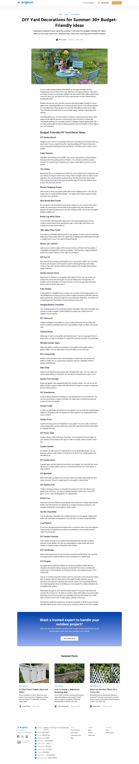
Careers (90, 732)
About (90, 730)
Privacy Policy (28, 732)
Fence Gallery (74, 732)
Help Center (91, 735)
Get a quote (116, 3)
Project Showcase (76, 735)
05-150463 (46, 738)
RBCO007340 (46, 735)
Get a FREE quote (69, 638)
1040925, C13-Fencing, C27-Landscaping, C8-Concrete (56, 728)
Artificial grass (110, 732)
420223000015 (51, 755)
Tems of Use (20, 732)
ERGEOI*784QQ (52, 758)
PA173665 (48, 746)
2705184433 (45, 752)
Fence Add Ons (75, 14)
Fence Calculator (75, 730)
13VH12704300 (49, 741)
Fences (66, 14)
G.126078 (49, 749)
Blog (60, 14)
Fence (107, 730)
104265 (48, 743)
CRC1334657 (45, 732)
